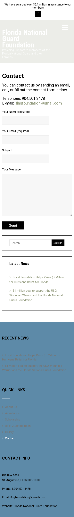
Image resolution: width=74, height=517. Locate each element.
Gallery (9, 432)
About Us (11, 407)
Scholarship (12, 419)
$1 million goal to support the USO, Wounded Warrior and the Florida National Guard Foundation (36, 295)
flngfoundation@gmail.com (39, 103)
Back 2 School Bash (18, 426)
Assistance (12, 413)
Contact (10, 438)
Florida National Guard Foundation (35, 506)
